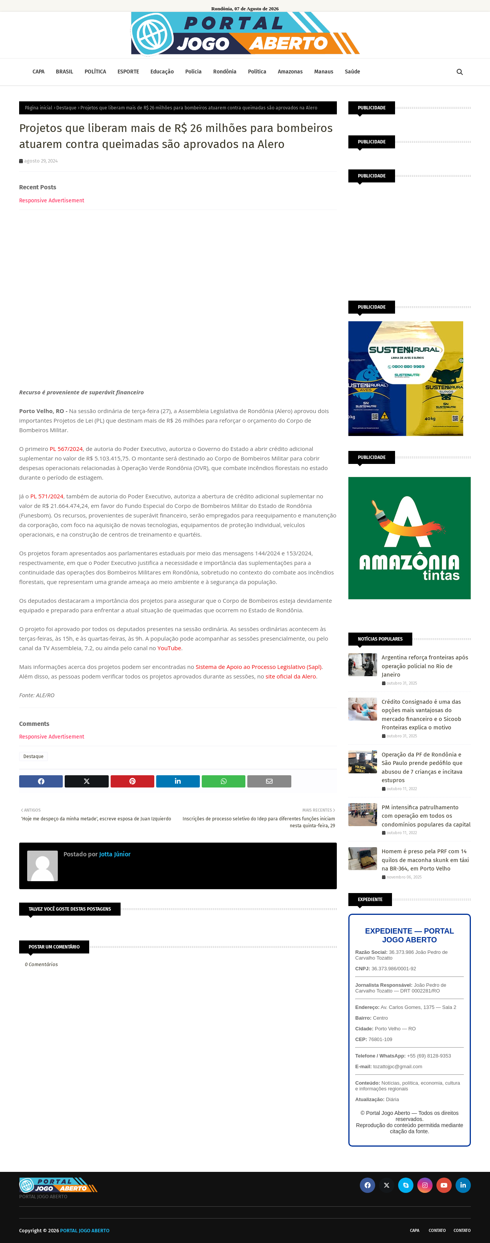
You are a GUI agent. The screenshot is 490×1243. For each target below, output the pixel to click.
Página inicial (38, 108)
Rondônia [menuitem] (225, 71)
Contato (437, 1230)
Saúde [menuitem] (352, 71)
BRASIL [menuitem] (64, 71)
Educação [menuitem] (162, 71)
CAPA (414, 1230)
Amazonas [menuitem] (290, 71)
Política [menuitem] (257, 71)
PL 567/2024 (66, 448)
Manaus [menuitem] (323, 71)
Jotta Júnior (114, 854)
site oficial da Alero (291, 676)
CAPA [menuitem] (38, 71)
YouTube (169, 648)
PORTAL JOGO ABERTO (84, 1230)
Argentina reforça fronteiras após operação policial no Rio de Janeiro (425, 666)
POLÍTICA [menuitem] (95, 71)
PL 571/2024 (46, 496)
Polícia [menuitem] (193, 71)
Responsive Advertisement (51, 200)
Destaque (66, 108)
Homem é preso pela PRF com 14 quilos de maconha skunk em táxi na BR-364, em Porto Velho (425, 860)
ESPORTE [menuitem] (128, 71)
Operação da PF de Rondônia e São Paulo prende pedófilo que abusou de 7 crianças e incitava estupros (422, 767)
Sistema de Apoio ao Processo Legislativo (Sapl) (259, 666)
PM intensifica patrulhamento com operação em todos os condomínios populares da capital (426, 816)
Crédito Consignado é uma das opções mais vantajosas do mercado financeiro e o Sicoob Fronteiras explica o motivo (421, 714)
